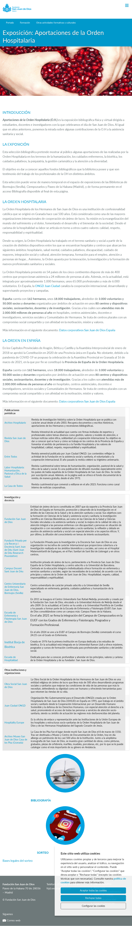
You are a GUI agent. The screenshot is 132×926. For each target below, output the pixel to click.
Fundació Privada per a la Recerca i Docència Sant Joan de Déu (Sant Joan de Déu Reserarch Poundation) (15, 548)
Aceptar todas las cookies (93, 890)
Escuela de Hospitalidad (11, 659)
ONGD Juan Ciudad (47, 286)
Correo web (11, 920)
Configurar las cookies (93, 905)
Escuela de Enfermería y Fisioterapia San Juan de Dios (15, 617)
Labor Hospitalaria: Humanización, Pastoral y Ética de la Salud (15, 472)
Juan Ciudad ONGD (15, 705)
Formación (25, 22)
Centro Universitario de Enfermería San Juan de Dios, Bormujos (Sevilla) (15, 588)
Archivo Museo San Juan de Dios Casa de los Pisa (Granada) (15, 739)
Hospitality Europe (14, 722)
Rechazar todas (93, 898)
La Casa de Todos (13, 485)
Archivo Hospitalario (15, 422)
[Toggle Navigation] (126, 5)
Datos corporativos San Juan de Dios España (87, 330)
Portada (10, 22)
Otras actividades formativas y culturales (56, 22)
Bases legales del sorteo (18, 860)
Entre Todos (10, 456)
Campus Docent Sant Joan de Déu (13, 570)
